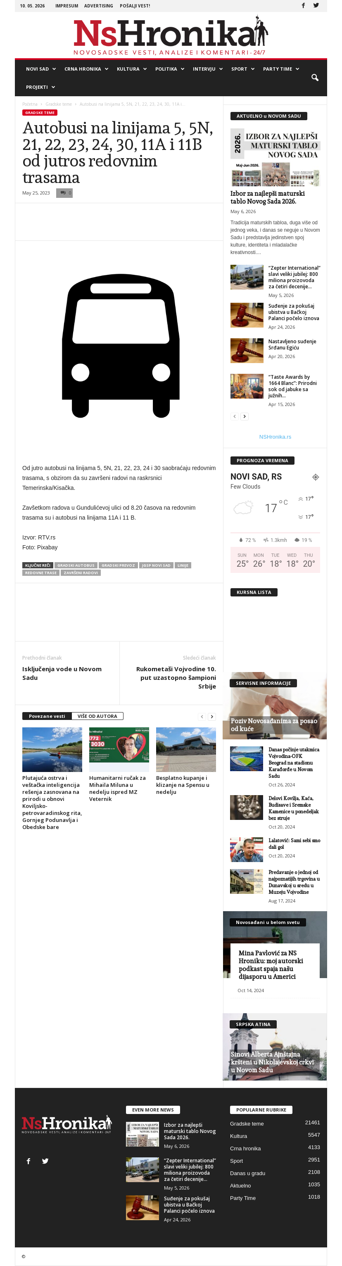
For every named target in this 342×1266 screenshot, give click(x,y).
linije (183, 565)
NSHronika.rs (275, 437)
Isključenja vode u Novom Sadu (62, 673)
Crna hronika (86, 69)
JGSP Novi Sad (156, 565)
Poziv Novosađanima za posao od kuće (274, 725)
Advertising (98, 6)
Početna (30, 104)
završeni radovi (81, 572)
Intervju (208, 69)
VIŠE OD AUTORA (97, 716)
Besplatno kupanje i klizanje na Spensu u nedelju (182, 785)
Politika (170, 69)
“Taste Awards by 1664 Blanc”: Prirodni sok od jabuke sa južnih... (292, 386)
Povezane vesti (47, 716)
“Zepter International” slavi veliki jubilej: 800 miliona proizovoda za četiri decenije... (294, 277)
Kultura (132, 69)
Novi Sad (41, 69)
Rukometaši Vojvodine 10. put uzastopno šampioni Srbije (176, 677)
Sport (243, 69)
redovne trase (41, 572)
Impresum (66, 6)
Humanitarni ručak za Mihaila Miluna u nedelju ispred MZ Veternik (117, 788)
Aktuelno (240, 1186)
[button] (315, 78)
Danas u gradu (247, 1173)
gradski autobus (76, 565)
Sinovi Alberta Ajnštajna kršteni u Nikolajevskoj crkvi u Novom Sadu (272, 1062)
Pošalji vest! (135, 6)
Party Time (281, 69)
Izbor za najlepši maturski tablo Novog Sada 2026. (267, 197)
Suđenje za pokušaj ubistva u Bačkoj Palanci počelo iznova (293, 312)
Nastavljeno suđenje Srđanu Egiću (292, 344)
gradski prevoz (118, 565)
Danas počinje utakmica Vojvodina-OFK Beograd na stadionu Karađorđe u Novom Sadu (293, 763)
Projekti (40, 87)
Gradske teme (58, 104)
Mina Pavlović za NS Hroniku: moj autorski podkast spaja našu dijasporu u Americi (271, 965)
